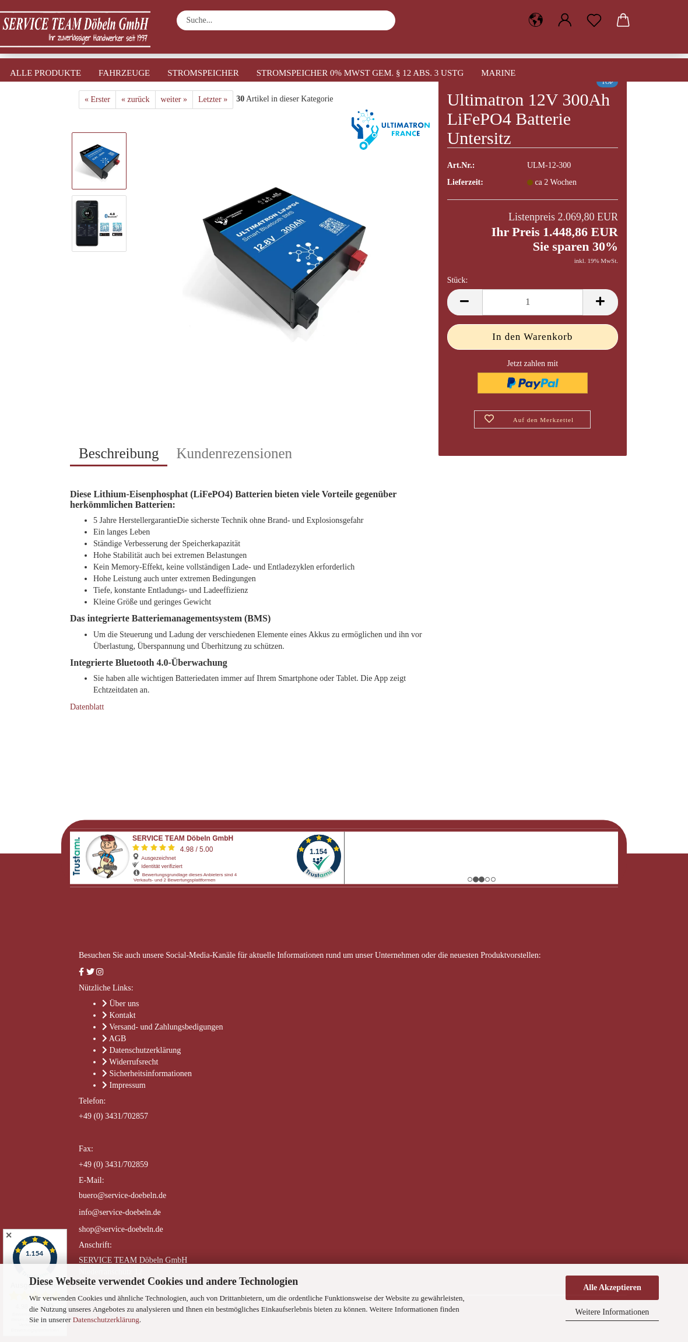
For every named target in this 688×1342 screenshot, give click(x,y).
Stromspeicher (203, 73)
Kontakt (123, 1015)
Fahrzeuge (124, 73)
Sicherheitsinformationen (151, 1073)
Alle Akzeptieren (612, 1287)
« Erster (97, 99)
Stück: (457, 280)
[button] (535, 20)
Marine (498, 73)
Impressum (128, 1085)
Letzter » (212, 99)
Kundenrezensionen (234, 453)
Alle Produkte (45, 73)
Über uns (124, 1003)
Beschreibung (119, 453)
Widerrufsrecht (133, 1062)
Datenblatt (87, 706)
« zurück (135, 99)
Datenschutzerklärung (106, 1319)
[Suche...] (380, 20)
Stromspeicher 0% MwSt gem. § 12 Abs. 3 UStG (360, 73)
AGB (118, 1038)
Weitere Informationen (612, 1312)
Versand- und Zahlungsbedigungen (166, 1027)
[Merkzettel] (594, 20)
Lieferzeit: (465, 182)
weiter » (174, 99)
